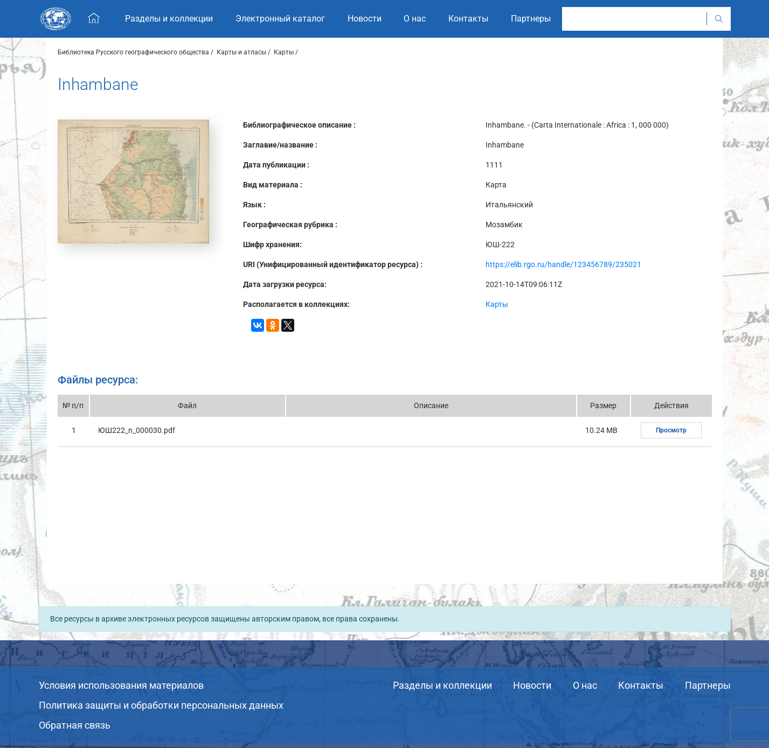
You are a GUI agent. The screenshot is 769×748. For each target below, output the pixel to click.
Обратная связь (74, 725)
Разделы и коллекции (442, 685)
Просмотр (671, 430)
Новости (532, 685)
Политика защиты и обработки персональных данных (161, 705)
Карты (284, 52)
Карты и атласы (241, 52)
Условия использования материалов (121, 685)
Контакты (640, 685)
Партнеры (708, 685)
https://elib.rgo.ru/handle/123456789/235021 (563, 264)
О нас (585, 685)
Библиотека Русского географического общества (133, 52)
